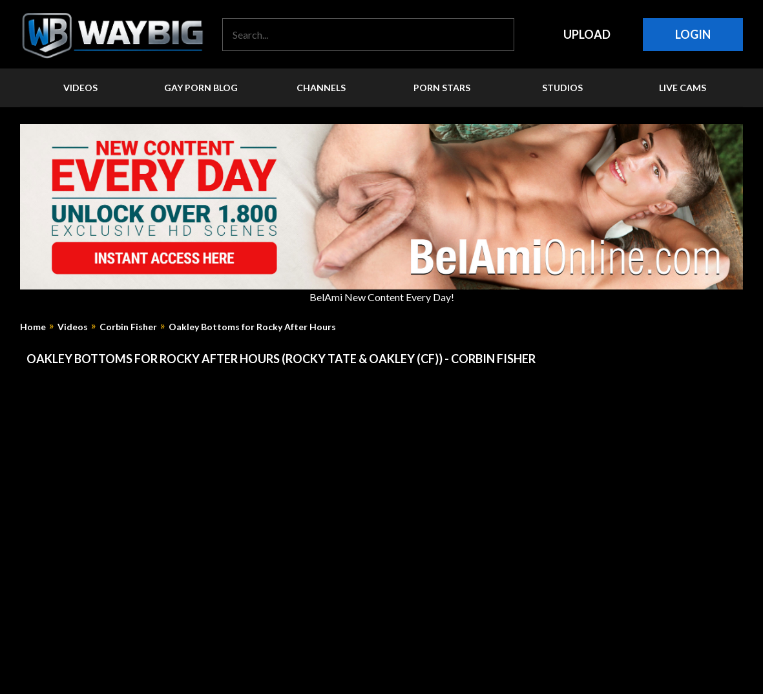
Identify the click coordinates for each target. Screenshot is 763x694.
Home (33, 327)
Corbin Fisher (128, 327)
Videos (72, 327)
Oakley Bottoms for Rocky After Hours (252, 327)
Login (693, 34)
